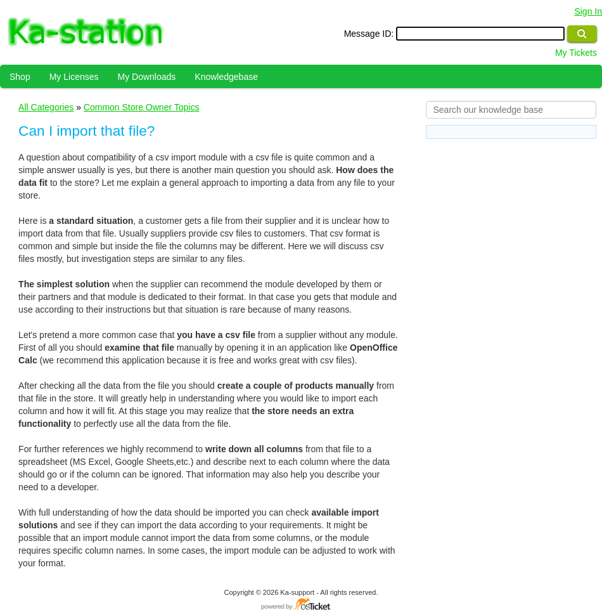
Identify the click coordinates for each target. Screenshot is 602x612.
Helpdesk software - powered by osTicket (301, 604)
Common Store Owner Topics (142, 107)
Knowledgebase (226, 77)
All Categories (46, 107)
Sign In (588, 11)
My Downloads (147, 77)
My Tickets (576, 53)
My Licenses (74, 77)
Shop (20, 77)
